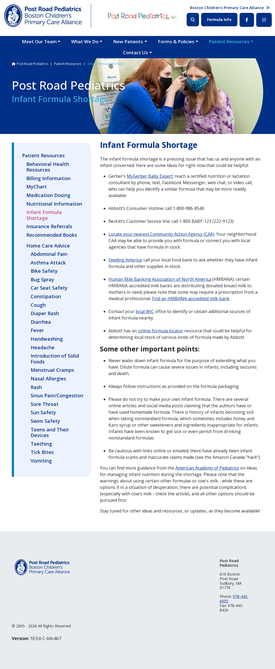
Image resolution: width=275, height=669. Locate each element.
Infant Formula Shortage (44, 215)
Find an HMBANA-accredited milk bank (190, 298)
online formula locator (160, 331)
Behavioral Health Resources (47, 167)
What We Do (85, 41)
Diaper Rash (45, 314)
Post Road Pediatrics (32, 63)
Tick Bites (42, 452)
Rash (36, 387)
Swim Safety (45, 421)
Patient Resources (229, 41)
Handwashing (47, 339)
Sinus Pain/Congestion (57, 396)
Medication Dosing (48, 195)
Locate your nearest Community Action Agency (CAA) (161, 234)
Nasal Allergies (48, 379)
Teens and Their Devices (50, 433)
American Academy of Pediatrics (207, 468)
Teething (41, 444)
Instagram (264, 20)
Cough (38, 305)
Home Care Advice (48, 245)
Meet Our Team (39, 41)
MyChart (36, 187)
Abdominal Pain (49, 254)
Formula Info (219, 19)
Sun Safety (43, 413)
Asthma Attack (48, 263)
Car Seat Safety (49, 288)
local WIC (145, 311)
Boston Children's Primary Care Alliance (227, 7)
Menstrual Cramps (52, 370)
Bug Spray (42, 280)
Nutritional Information (54, 204)
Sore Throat (45, 404)
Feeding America (125, 260)
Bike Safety (44, 271)
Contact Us (135, 52)
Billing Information (48, 178)
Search (193, 19)
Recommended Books (51, 235)
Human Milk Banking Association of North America (159, 279)
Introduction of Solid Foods (55, 359)
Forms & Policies (176, 41)
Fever (37, 330)
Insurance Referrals (49, 227)
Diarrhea (41, 322)
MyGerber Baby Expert (150, 176)
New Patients (128, 41)
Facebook (247, 20)
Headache (43, 348)
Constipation (46, 297)
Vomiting (41, 461)
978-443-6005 (234, 598)
